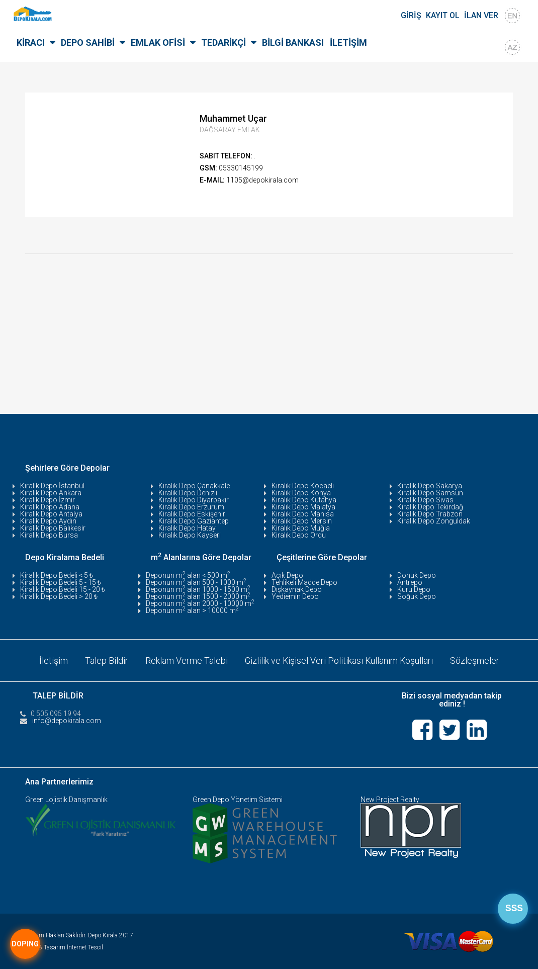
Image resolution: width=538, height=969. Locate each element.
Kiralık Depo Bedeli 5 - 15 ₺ (60, 582)
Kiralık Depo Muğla (301, 528)
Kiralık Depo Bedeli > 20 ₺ (59, 596)
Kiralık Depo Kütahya (304, 500)
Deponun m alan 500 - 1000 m (196, 582)
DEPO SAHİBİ (88, 42)
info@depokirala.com (66, 720)
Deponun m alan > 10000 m (192, 610)
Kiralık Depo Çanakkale (194, 486)
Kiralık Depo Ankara (50, 493)
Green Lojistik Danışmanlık (66, 799)
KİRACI (31, 42)
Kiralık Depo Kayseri (189, 535)
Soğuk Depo (416, 596)
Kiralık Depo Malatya (303, 507)
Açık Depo (287, 575)
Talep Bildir (105, 660)
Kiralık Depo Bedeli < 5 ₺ (56, 575)
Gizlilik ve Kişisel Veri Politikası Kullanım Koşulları (339, 660)
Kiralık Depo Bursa (49, 535)
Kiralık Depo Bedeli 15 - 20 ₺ (62, 589)
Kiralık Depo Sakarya (429, 486)
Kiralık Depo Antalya (51, 514)
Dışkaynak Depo (297, 589)
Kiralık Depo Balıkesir (52, 528)
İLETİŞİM (348, 42)
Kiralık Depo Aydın (48, 521)
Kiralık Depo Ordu (299, 535)
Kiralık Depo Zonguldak (433, 521)
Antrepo (409, 582)
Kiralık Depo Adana (49, 507)
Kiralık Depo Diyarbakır (193, 500)
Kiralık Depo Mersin (302, 521)
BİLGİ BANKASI (293, 42)
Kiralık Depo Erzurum (191, 507)
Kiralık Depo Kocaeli (303, 486)
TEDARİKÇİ (223, 42)
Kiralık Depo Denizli (187, 493)
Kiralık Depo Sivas (425, 500)
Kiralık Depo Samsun (430, 493)
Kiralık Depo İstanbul (52, 486)
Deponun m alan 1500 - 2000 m (198, 596)
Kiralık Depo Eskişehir (191, 514)
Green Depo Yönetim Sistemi (238, 799)
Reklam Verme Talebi (185, 660)
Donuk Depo (416, 575)
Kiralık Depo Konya (301, 493)
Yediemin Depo (295, 596)
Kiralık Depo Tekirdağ (430, 507)
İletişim (52, 660)
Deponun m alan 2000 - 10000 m (200, 603)
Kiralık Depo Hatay (187, 528)
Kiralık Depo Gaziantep (193, 521)
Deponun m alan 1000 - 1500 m (198, 589)
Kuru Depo (413, 589)
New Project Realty (390, 799)
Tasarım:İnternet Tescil (73, 946)
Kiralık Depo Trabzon (430, 514)
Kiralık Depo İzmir (47, 500)
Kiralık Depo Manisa (303, 514)
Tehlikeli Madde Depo (304, 582)
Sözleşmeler (475, 660)
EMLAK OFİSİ (158, 42)
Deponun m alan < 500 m (188, 575)
